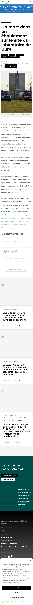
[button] (30, 560)
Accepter (16, 587)
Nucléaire (20, 55)
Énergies (5, 19)
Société (25, 19)
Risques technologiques (11, 57)
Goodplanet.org (9, 475)
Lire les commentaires (16, 270)
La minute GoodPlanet (9, 543)
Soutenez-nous (6, 540)
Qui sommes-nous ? (8, 531)
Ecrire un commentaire (11, 241)
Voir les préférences (16, 597)
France (12, 55)
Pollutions (15, 19)
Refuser (16, 592)
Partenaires (5, 534)
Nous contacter (6, 537)
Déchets (5, 55)
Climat (5, 415)
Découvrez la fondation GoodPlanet (14, 547)
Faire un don (8, 479)
